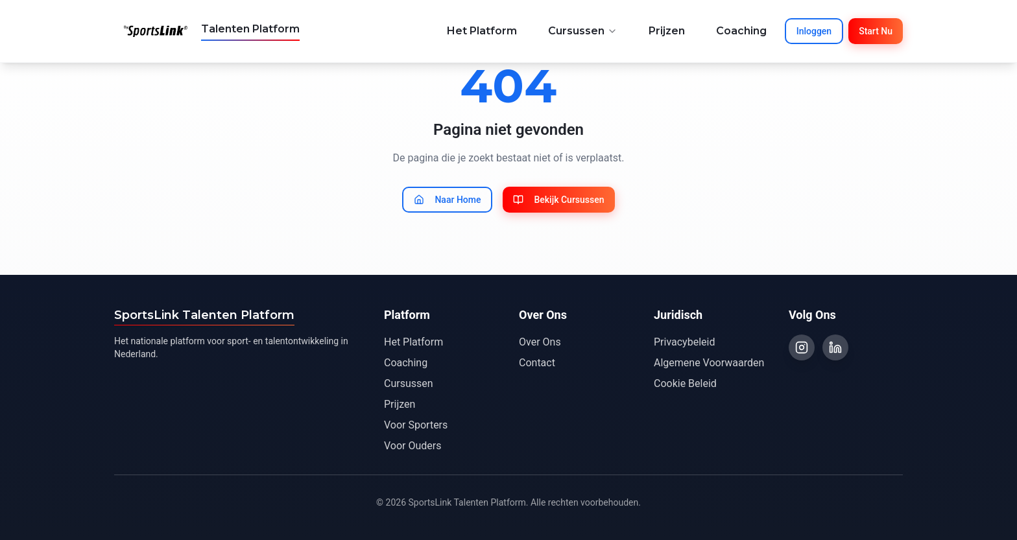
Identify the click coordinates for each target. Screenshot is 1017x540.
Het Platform (482, 31)
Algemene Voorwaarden (709, 363)
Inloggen (814, 31)
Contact (537, 363)
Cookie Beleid (685, 383)
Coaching (741, 31)
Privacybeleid (684, 342)
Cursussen (582, 31)
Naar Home (447, 199)
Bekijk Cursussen (558, 199)
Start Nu (875, 31)
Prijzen (667, 31)
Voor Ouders (412, 446)
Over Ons (540, 342)
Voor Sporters (416, 425)
